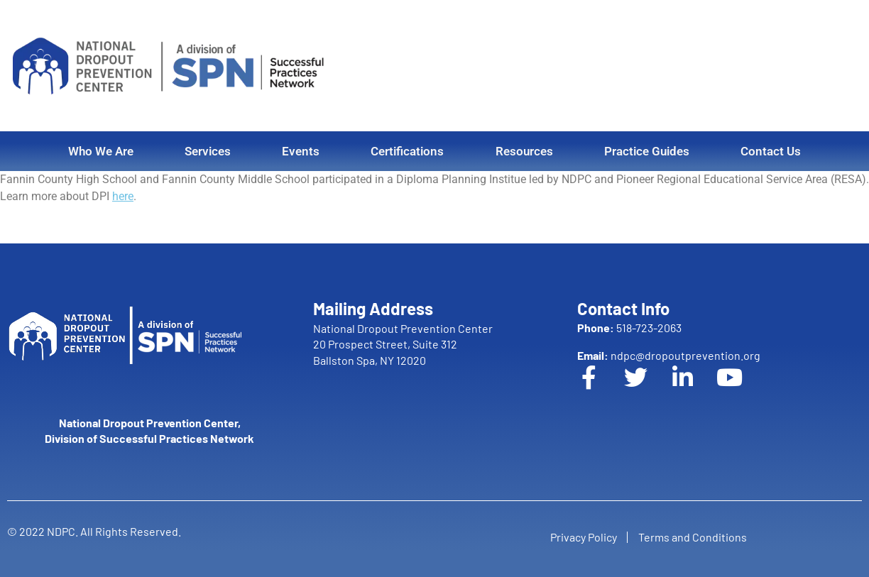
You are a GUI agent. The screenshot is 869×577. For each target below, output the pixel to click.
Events (300, 151)
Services (208, 151)
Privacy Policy (579, 535)
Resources (524, 151)
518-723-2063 (629, 327)
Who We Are (100, 151)
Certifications (407, 151)
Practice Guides (646, 151)
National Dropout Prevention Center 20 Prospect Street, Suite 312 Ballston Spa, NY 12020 (403, 344)
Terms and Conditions (696, 535)
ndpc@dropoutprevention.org (668, 355)
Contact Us (770, 151)
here (122, 196)
